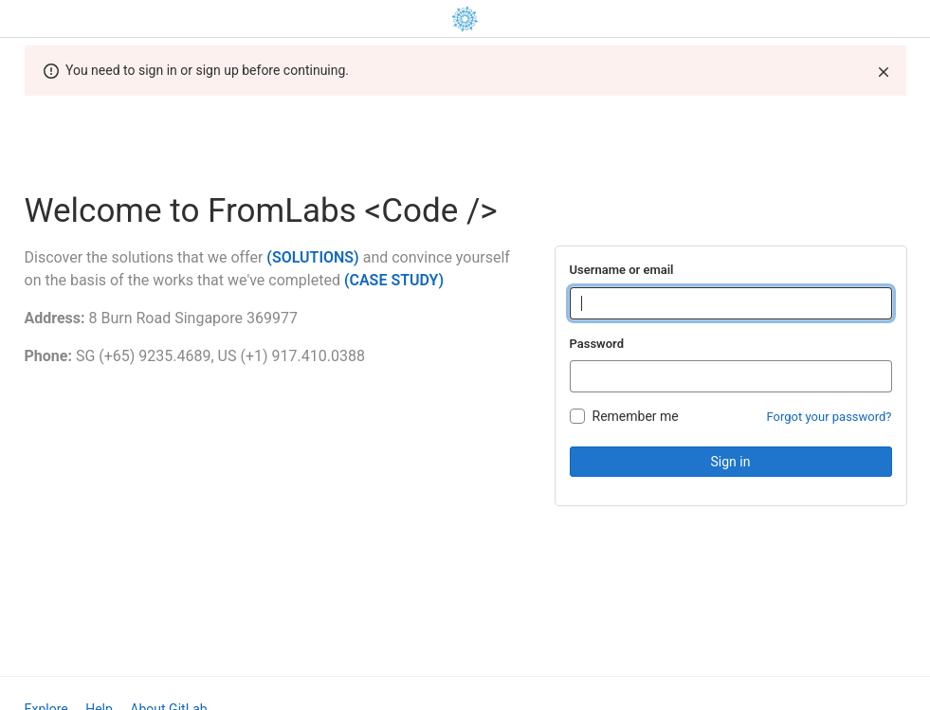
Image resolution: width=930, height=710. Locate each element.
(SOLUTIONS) (312, 257)
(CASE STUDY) (394, 280)
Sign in (731, 461)
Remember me (636, 416)
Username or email (622, 270)
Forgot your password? (829, 417)
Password (597, 344)
